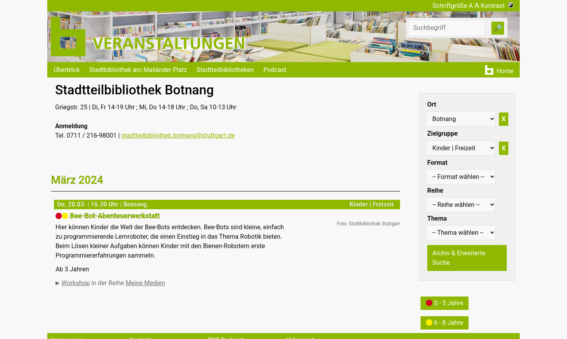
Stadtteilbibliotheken (225, 70)
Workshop (75, 283)
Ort (431, 104)
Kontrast (497, 5)
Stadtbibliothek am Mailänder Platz (138, 70)
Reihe (435, 190)
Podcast (275, 70)
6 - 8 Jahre (444, 322)
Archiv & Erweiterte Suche (458, 257)
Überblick (67, 70)
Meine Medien (145, 283)
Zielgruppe (442, 133)
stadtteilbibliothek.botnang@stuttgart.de (178, 135)
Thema (437, 218)
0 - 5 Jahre (444, 303)
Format (437, 162)
